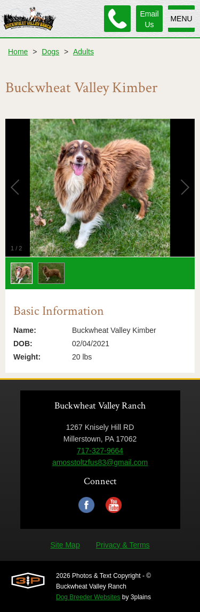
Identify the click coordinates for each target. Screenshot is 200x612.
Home (18, 51)
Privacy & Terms (123, 545)
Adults (83, 51)
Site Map (64, 545)
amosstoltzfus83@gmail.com (100, 462)
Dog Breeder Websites (88, 597)
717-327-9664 (100, 450)
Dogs (50, 51)
